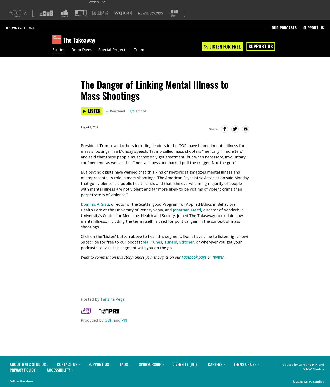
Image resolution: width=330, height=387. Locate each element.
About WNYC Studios (29, 364)
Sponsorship (151, 364)
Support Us (313, 27)
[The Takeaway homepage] (57, 40)
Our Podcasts (284, 27)
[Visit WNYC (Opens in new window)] (46, 13)
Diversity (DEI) (186, 364)
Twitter (218, 257)
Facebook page (194, 257)
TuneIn (170, 242)
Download (115, 111)
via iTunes (152, 242)
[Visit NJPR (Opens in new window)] (100, 13)
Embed (138, 111)
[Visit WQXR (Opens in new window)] (123, 13)
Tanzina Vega (112, 299)
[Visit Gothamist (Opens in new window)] (64, 13)
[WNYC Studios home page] (25, 28)
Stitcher (186, 242)
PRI (124, 320)
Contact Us (68, 364)
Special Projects (113, 50)
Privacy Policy (24, 370)
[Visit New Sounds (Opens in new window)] (150, 13)
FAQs (125, 364)
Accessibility (60, 370)
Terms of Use (246, 364)
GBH (109, 320)
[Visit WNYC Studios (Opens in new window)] (81, 13)
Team (139, 50)
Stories (58, 50)
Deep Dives (81, 50)
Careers (216, 364)
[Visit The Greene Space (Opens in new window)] (173, 13)
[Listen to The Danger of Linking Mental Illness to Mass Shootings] (91, 111)
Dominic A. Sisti (95, 204)
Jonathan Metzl (187, 209)
